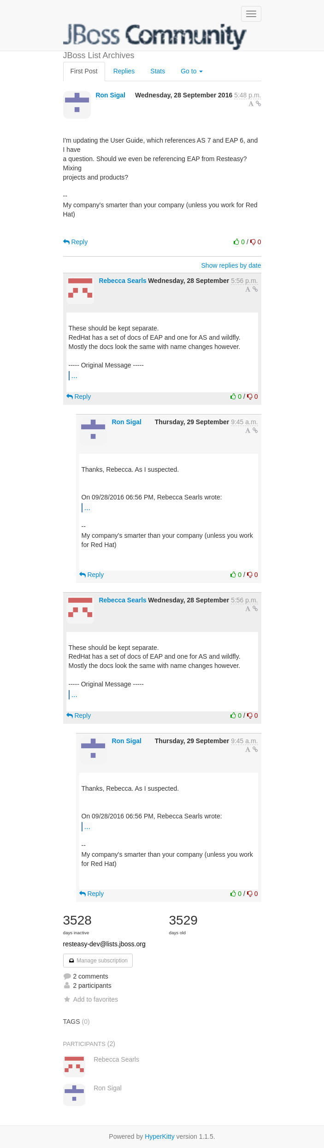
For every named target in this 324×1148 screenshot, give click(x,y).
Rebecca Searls (123, 280)
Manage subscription (98, 960)
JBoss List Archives (155, 36)
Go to (192, 71)
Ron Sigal (110, 95)
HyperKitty (160, 1136)
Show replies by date (231, 265)
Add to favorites (90, 999)
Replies (124, 71)
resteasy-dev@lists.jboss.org (104, 944)
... (74, 375)
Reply (75, 242)
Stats (157, 71)
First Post (84, 71)
